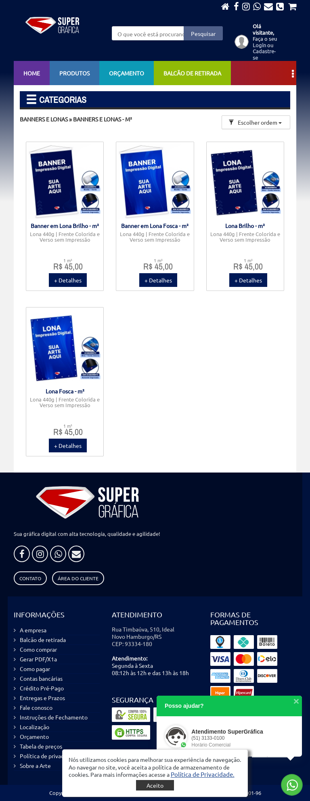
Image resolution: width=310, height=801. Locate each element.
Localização (34, 726)
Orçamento (126, 73)
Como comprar (38, 649)
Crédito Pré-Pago (42, 688)
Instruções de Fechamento (54, 717)
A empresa (33, 630)
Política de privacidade (49, 755)
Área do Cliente (78, 578)
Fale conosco (36, 707)
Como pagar (35, 668)
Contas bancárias (41, 678)
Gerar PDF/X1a (38, 659)
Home (31, 73)
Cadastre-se (264, 54)
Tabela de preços (41, 746)
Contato (30, 578)
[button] (203, 774)
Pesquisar (203, 33)
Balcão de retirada (192, 73)
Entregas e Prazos (42, 697)
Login (259, 45)
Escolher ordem (255, 122)
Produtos (74, 73)
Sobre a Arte (35, 765)
